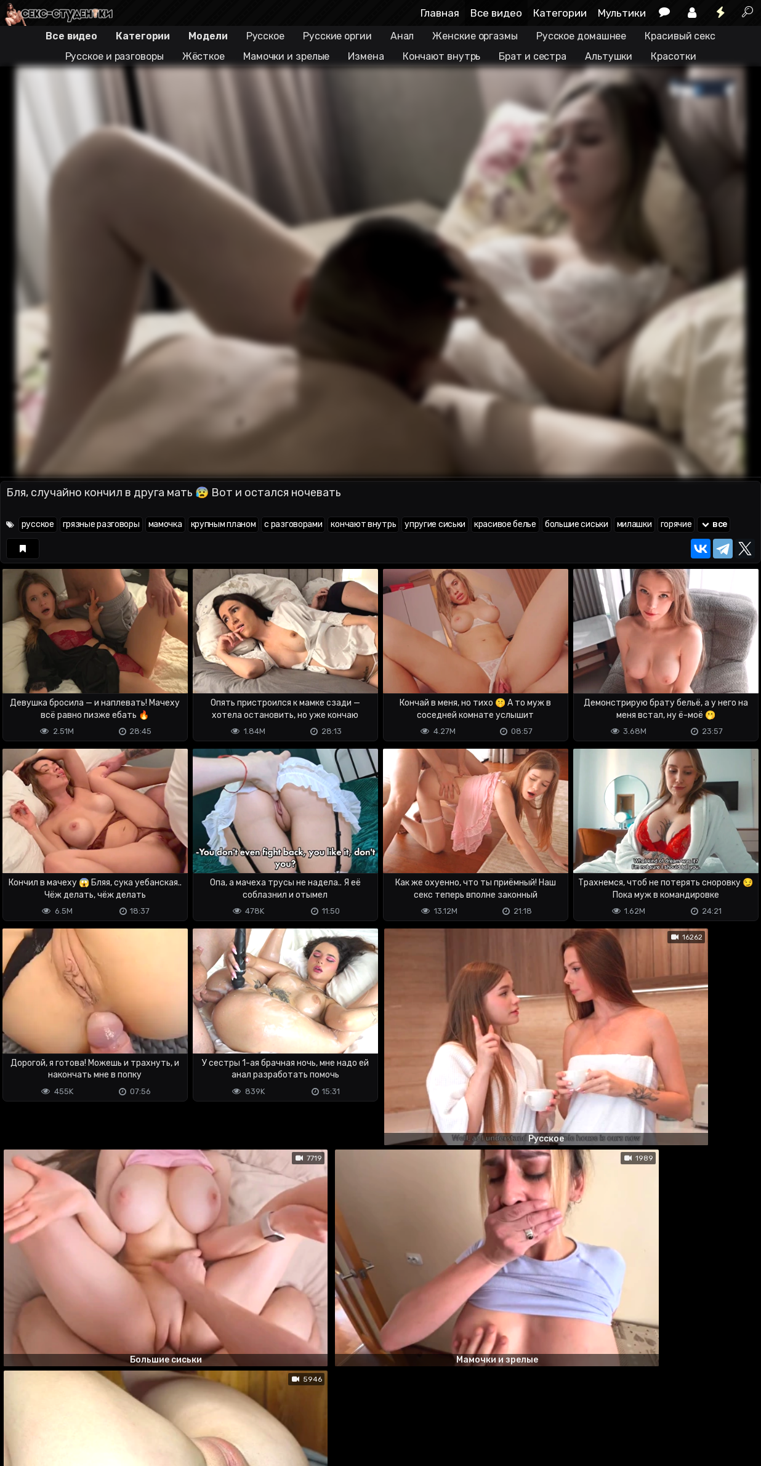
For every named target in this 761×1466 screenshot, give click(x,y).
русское (38, 524)
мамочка (165, 524)
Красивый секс (680, 36)
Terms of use (63, 1435)
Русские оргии (337, 36)
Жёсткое (203, 56)
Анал (402, 36)
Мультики (622, 13)
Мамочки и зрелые (286, 56)
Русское (265, 36)
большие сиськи (576, 524)
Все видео (496, 13)
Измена (366, 56)
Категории (560, 13)
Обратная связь (128, 1435)
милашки (634, 524)
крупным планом (223, 524)
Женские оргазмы (475, 36)
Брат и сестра (532, 56)
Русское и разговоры (114, 56)
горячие (676, 524)
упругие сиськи (435, 524)
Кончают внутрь (442, 56)
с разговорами (293, 524)
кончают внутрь (363, 524)
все (713, 524)
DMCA (19, 1435)
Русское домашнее (581, 36)
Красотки (673, 56)
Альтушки (608, 56)
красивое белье (505, 524)
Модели (207, 36)
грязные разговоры (101, 524)
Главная (440, 13)
